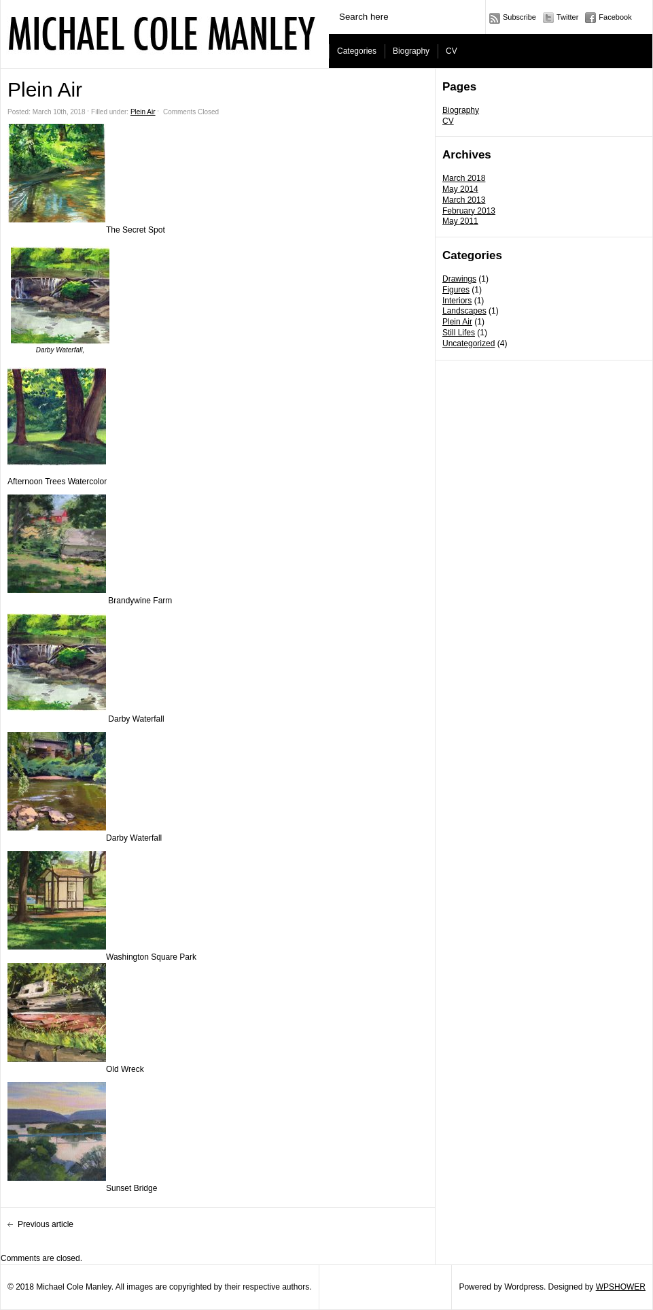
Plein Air (457, 321)
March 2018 (463, 178)
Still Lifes (458, 332)
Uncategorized (468, 343)
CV (451, 51)
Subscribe (519, 17)
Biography (411, 51)
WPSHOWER (621, 1287)
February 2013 (468, 211)
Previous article (45, 1224)
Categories (356, 51)
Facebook (615, 17)
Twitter (567, 17)
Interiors (457, 300)
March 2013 (463, 200)
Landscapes (464, 311)
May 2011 (460, 221)
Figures (456, 290)
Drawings (459, 279)
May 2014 (460, 189)
